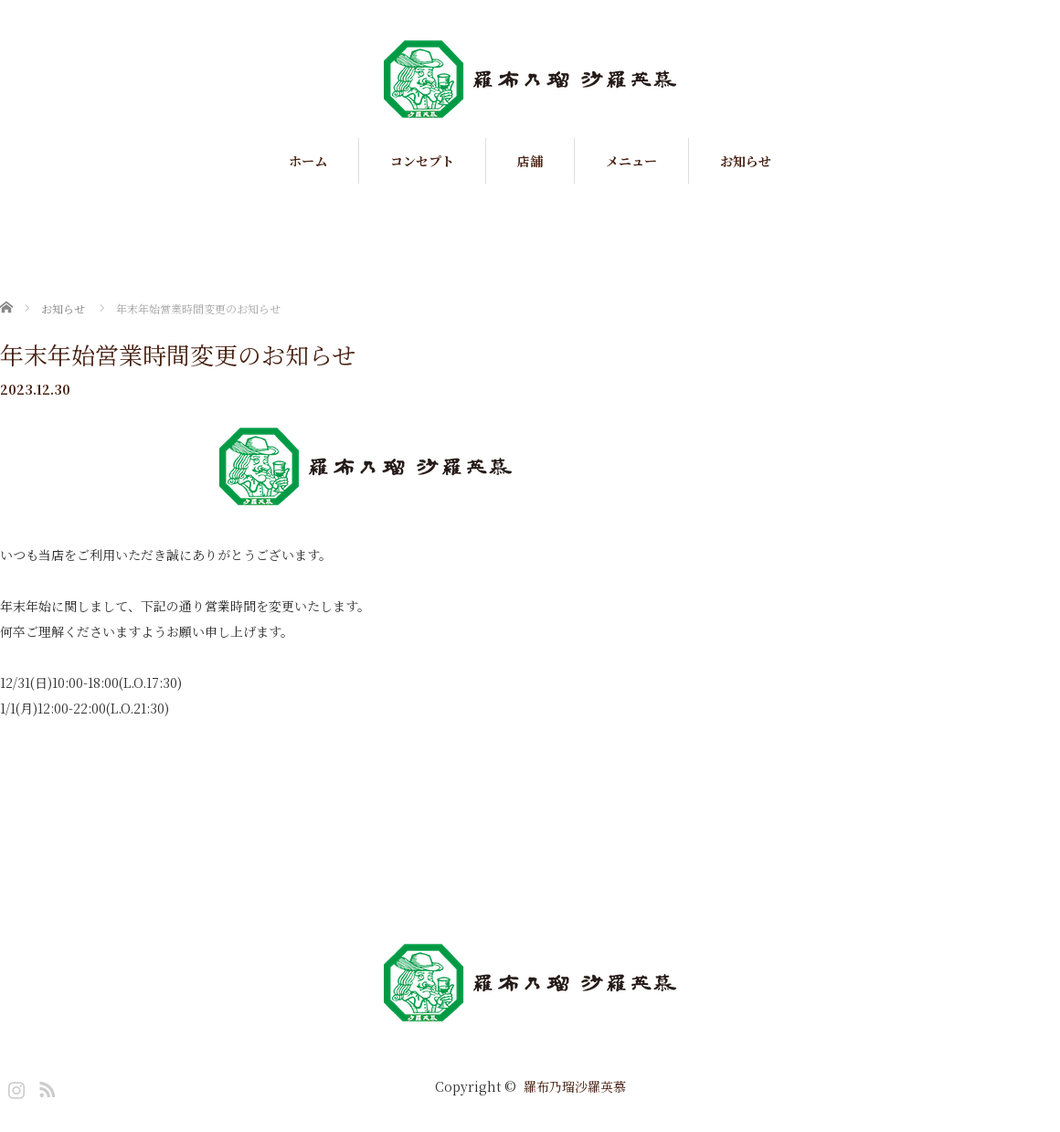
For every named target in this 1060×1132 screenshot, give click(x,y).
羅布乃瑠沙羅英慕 (575, 1086)
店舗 (530, 161)
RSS (44, 1086)
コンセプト (422, 161)
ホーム (308, 161)
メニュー (631, 161)
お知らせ (745, 161)
